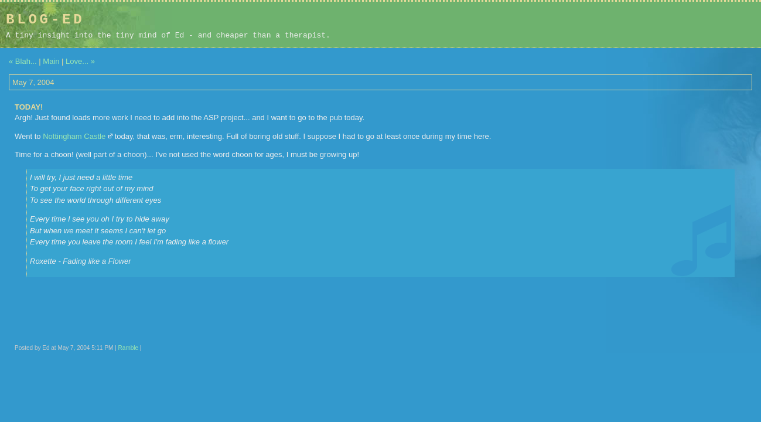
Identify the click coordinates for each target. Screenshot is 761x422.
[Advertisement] (680, 24)
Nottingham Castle (74, 136)
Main (51, 61)
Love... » (80, 61)
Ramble (128, 348)
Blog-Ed (45, 20)
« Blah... (23, 61)
